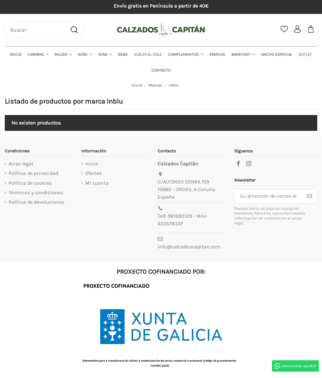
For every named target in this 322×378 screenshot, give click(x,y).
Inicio (91, 164)
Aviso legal (21, 164)
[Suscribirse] (309, 196)
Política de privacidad (33, 173)
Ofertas (93, 173)
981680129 (180, 216)
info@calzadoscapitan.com (189, 247)
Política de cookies (30, 183)
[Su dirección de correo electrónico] (268, 196)
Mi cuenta (97, 183)
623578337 (170, 224)
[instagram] (248, 163)
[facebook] (238, 163)
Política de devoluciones (36, 202)
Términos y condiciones (36, 192)
